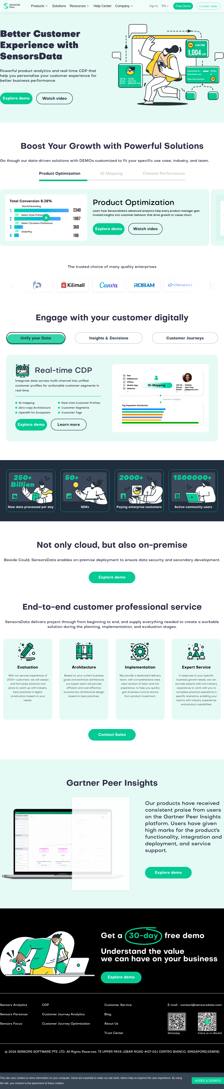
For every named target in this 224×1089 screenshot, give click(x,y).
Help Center (102, 6)
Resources (78, 6)
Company (122, 6)
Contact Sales (208, 6)
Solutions (59, 6)
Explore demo (121, 977)
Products (37, 6)
